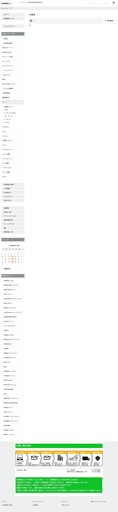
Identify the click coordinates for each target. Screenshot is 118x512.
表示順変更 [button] (109, 21)
